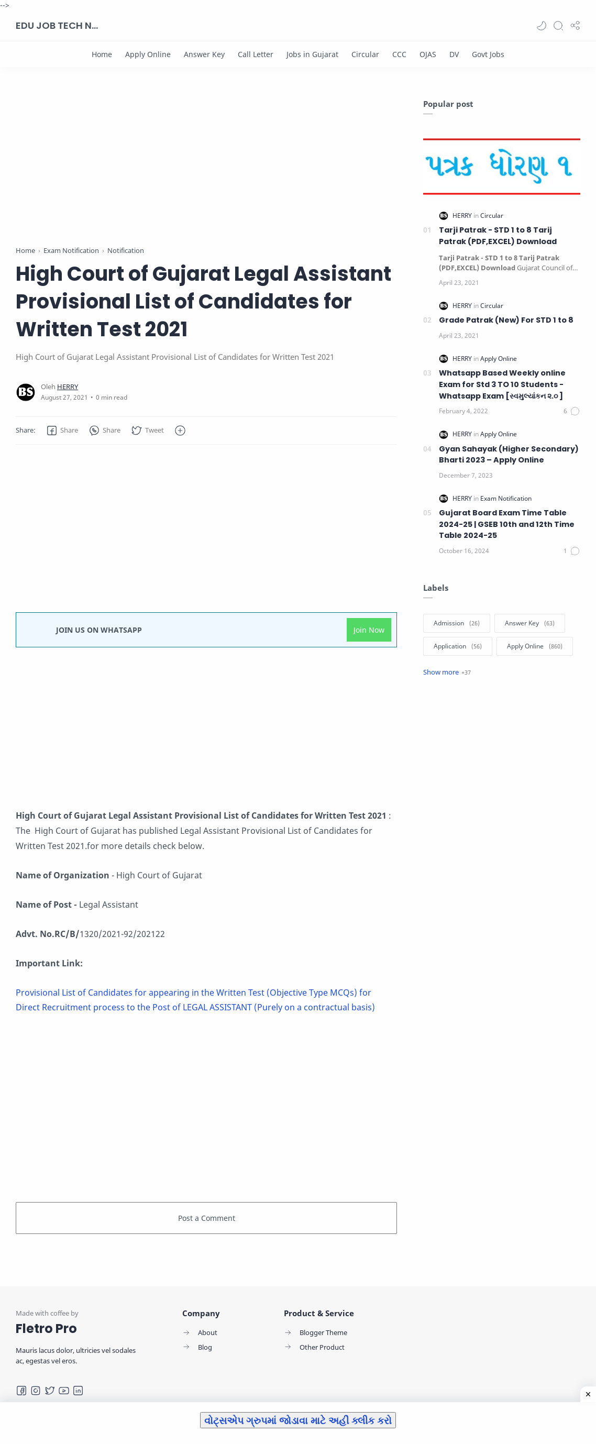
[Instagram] (35, 1390)
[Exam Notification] (506, 498)
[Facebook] (21, 1390)
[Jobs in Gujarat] (312, 54)
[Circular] (365, 54)
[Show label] (447, 672)
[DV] (454, 54)
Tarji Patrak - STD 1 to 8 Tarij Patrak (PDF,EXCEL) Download (498, 236)
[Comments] (572, 411)
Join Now (369, 630)
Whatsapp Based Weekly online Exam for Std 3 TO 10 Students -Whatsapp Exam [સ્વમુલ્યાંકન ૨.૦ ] (502, 384)
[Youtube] (64, 1390)
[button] (541, 25)
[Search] (558, 25)
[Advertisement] (206, 171)
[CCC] (399, 54)
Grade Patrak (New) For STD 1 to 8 (506, 320)
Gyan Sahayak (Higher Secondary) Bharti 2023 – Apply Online (509, 455)
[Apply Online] (148, 54)
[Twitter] (50, 1390)
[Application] (457, 646)
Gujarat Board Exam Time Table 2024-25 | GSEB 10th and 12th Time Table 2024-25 (507, 524)
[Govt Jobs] (488, 54)
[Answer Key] (204, 54)
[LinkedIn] (78, 1390)
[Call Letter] (255, 54)
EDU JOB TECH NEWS (58, 25)
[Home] (102, 54)
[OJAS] (428, 54)
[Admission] (456, 623)
